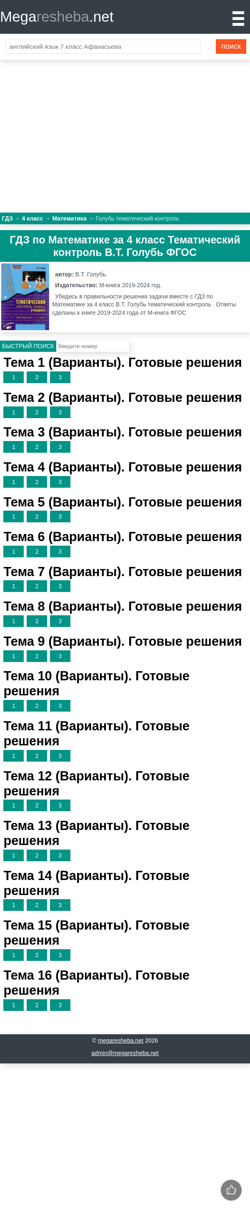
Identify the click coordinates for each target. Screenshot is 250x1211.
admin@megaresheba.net (124, 1053)
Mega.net (56, 16)
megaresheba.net (120, 1040)
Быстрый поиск (28, 346)
